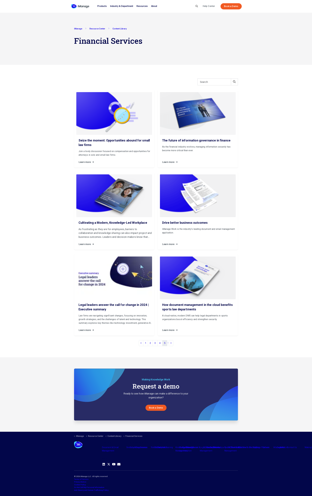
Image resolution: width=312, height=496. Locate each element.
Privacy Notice (80, 482)
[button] (234, 81)
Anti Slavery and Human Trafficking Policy (91, 490)
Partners (162, 447)
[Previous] (141, 343)
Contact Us (292, 447)
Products (102, 6)
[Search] (218, 81)
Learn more (87, 162)
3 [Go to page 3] (155, 343)
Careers (266, 447)
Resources (142, 6)
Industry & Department (121, 6)
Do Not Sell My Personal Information (89, 487)
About (154, 6)
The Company (219, 447)
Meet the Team (245, 447)
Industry (189, 447)
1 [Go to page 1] (145, 343)
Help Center (209, 6)
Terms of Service (81, 479)
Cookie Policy (80, 485)
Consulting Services (139, 447)
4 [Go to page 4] (159, 343)
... (168, 342)
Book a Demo (231, 6)
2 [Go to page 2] (150, 343)
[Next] (171, 343)
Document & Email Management (110, 449)
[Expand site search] (197, 6)
